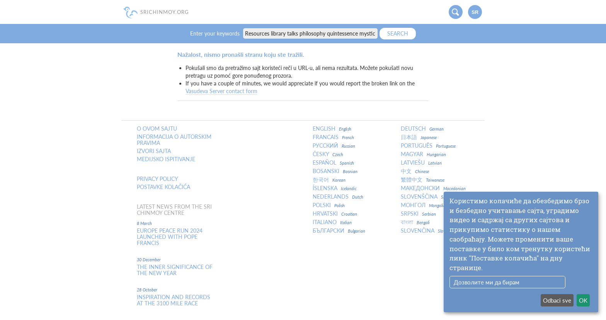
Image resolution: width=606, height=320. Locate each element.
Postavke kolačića (163, 187)
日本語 (419, 137)
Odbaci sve (557, 300)
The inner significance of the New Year (175, 270)
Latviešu (421, 163)
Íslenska (335, 188)
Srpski (418, 214)
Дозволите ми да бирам (486, 282)
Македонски (433, 188)
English (332, 129)
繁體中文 (422, 180)
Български (339, 231)
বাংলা (415, 222)
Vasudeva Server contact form (221, 91)
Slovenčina (425, 231)
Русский (334, 146)
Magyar (423, 154)
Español (333, 163)
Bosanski (335, 171)
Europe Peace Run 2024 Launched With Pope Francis (170, 237)
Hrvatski (335, 214)
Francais (333, 137)
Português (428, 146)
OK (583, 300)
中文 (415, 171)
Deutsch (422, 129)
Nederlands (338, 197)
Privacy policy (157, 179)
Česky (328, 154)
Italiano (332, 222)
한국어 (329, 180)
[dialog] (521, 252)
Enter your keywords (215, 33)
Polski (329, 205)
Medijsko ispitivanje (166, 159)
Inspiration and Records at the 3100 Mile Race (173, 300)
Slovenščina (429, 197)
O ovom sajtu (157, 129)
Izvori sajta (154, 151)
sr (475, 12)
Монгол (424, 205)
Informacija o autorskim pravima (174, 140)
